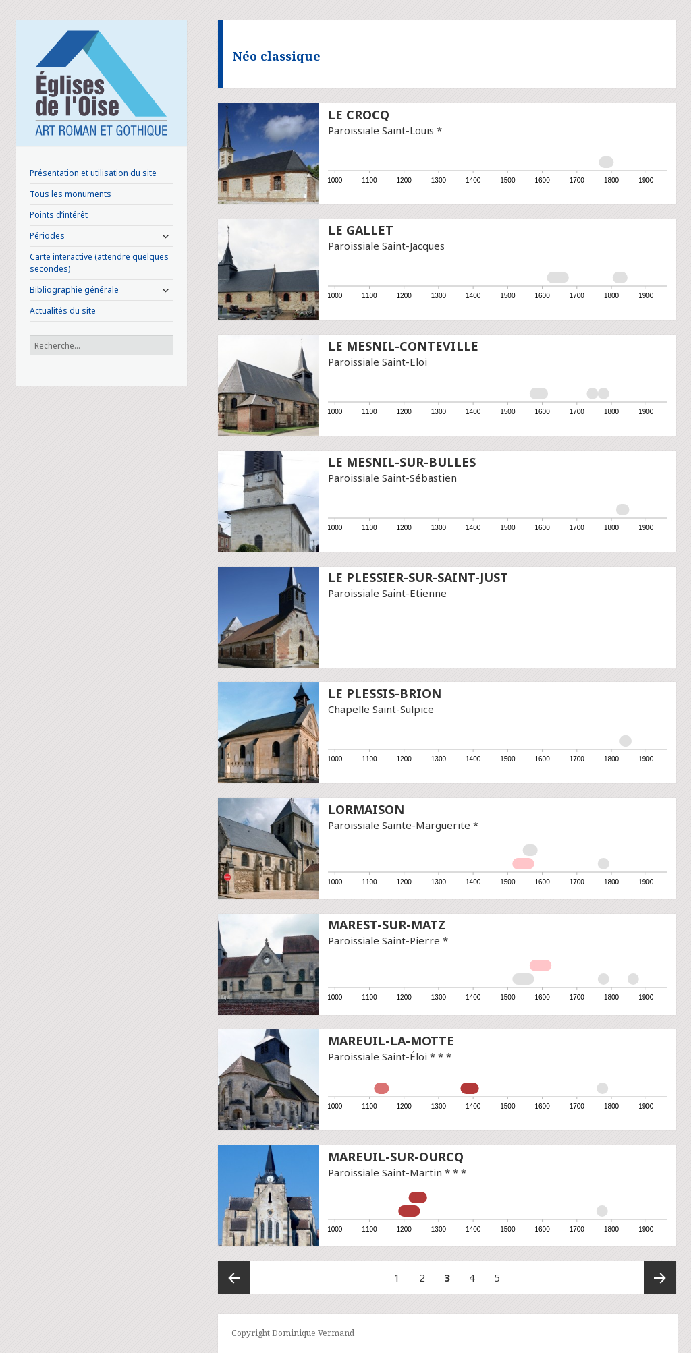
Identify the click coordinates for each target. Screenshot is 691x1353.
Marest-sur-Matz (386, 925)
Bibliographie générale (74, 289)
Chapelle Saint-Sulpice (381, 709)
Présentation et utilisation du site (93, 173)
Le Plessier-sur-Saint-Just (418, 577)
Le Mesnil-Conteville (403, 346)
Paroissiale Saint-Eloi (377, 361)
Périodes (47, 235)
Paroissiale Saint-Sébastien (392, 477)
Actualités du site (63, 310)
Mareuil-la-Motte (391, 1041)
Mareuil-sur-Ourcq (396, 1157)
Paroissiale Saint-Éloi (377, 1056)
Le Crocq (358, 115)
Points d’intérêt (59, 215)
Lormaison (366, 809)
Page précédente (234, 1277)
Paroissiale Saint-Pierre (384, 940)
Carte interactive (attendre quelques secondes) (99, 263)
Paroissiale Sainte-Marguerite (399, 825)
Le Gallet (360, 230)
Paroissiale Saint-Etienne (387, 593)
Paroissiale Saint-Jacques (386, 245)
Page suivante (660, 1277)
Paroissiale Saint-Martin (385, 1172)
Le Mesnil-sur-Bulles (402, 462)
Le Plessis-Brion (384, 693)
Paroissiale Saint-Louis (381, 130)
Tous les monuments (70, 194)
